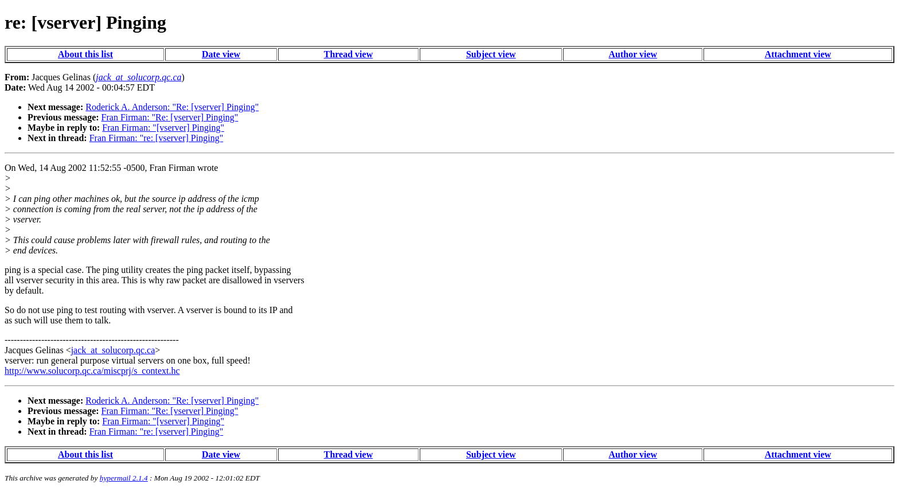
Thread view (348, 54)
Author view (633, 54)
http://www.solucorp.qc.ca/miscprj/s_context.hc (92, 371)
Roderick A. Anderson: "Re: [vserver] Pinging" (172, 107)
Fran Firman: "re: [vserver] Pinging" (156, 138)
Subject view (491, 54)
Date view (221, 54)
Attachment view (798, 54)
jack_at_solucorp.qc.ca (113, 350)
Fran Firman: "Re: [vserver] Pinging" (170, 117)
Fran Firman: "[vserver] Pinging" (163, 127)
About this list (85, 54)
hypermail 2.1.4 (124, 478)
